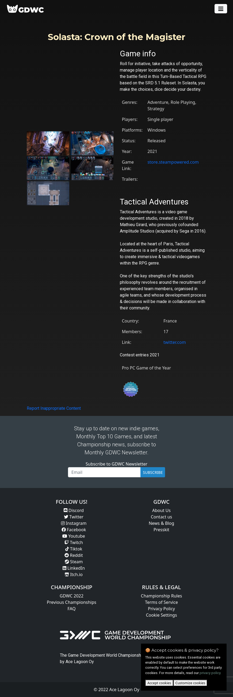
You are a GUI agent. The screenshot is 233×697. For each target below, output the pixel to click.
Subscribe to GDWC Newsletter (116, 464)
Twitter (73, 517)
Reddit (73, 555)
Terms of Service (161, 602)
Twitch (73, 542)
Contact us (161, 517)
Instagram (74, 523)
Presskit (161, 530)
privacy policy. (210, 673)
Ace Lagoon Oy (80, 661)
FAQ (71, 609)
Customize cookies (190, 682)
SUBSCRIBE (153, 472)
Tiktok (73, 549)
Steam (74, 562)
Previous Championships (71, 602)
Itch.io (74, 574)
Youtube (73, 536)
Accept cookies (159, 682)
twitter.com (174, 342)
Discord (74, 510)
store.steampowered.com (173, 162)
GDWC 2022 (71, 596)
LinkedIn (74, 568)
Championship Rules (161, 596)
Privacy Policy (161, 609)
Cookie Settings (161, 615)
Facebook (74, 530)
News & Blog (161, 523)
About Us (161, 510)
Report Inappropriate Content (54, 408)
